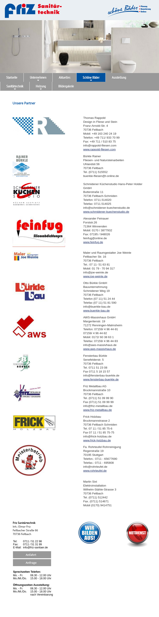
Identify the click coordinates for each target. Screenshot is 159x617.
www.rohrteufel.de (95, 470)
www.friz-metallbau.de (97, 410)
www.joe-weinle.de (95, 276)
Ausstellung (119, 77)
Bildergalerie (66, 86)
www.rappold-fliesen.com (99, 149)
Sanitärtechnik (14, 87)
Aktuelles (64, 77)
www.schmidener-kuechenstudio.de (106, 211)
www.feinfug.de (93, 242)
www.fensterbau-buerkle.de (101, 379)
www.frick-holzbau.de (97, 440)
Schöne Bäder (91, 78)
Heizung (41, 87)
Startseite (11, 77)
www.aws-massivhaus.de (99, 349)
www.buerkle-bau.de (96, 310)
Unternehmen (38, 78)
